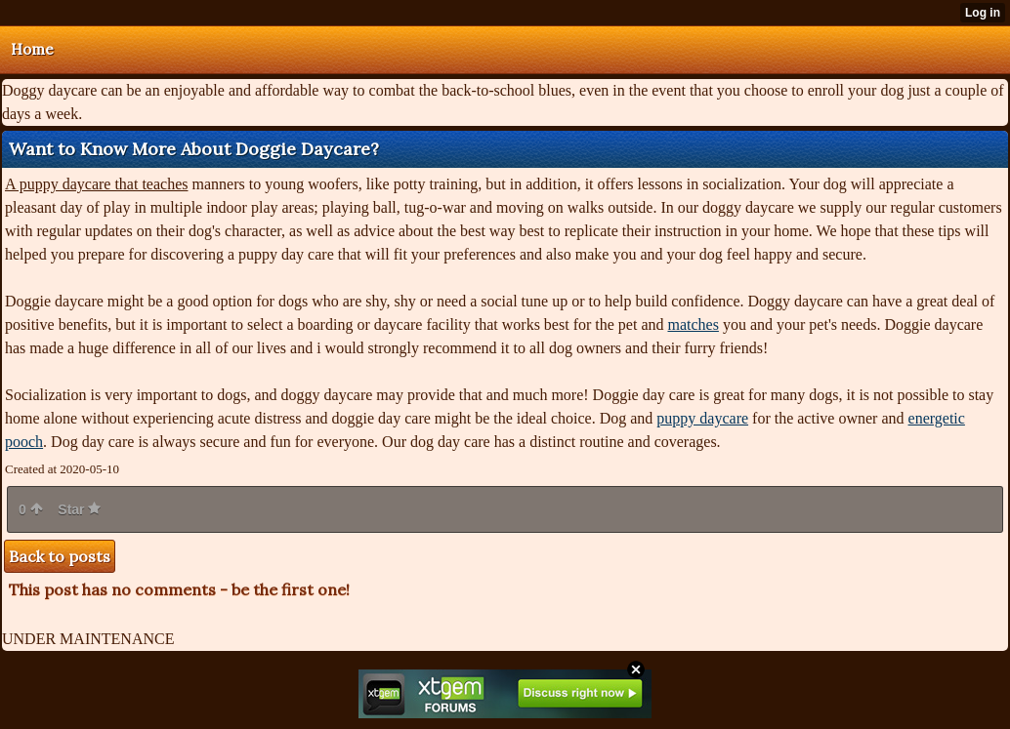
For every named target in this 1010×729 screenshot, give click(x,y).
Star (79, 509)
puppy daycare (702, 418)
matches (692, 324)
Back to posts (59, 556)
